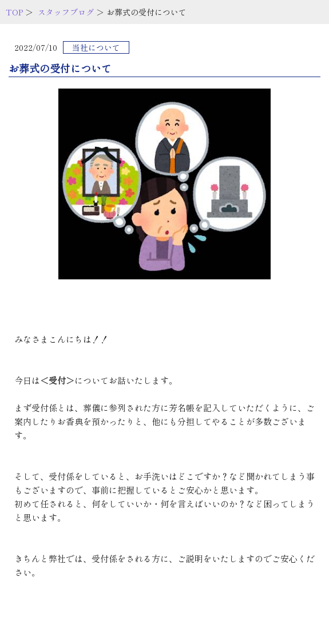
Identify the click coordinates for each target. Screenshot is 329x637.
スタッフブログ (66, 12)
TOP (14, 12)
